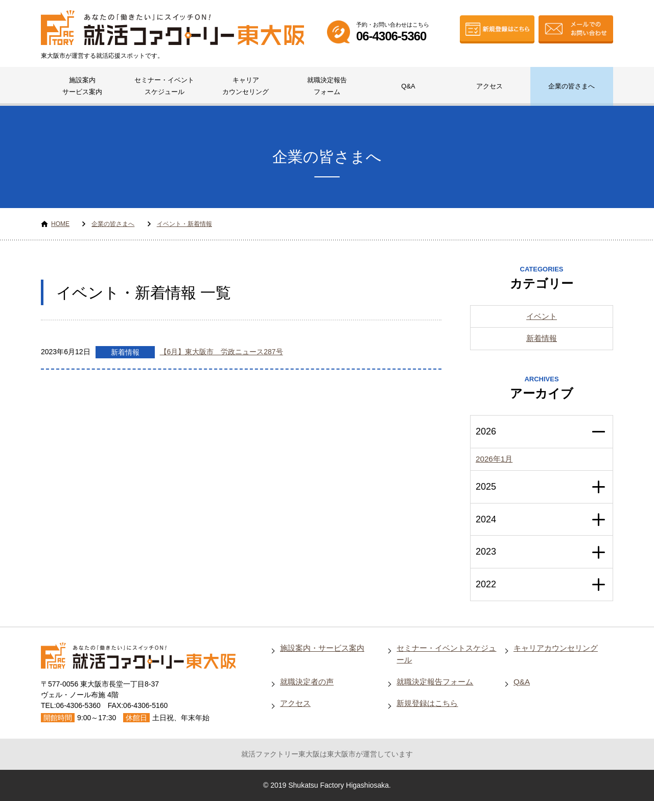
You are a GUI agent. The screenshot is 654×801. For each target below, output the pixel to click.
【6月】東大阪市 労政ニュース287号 (221, 352)
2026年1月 (494, 458)
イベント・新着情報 (184, 223)
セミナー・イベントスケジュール (164, 86)
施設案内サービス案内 (82, 86)
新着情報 (125, 352)
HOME (60, 223)
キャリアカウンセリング (245, 86)
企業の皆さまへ (571, 86)
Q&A (408, 86)
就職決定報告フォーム (327, 86)
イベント (541, 316)
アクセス (489, 86)
